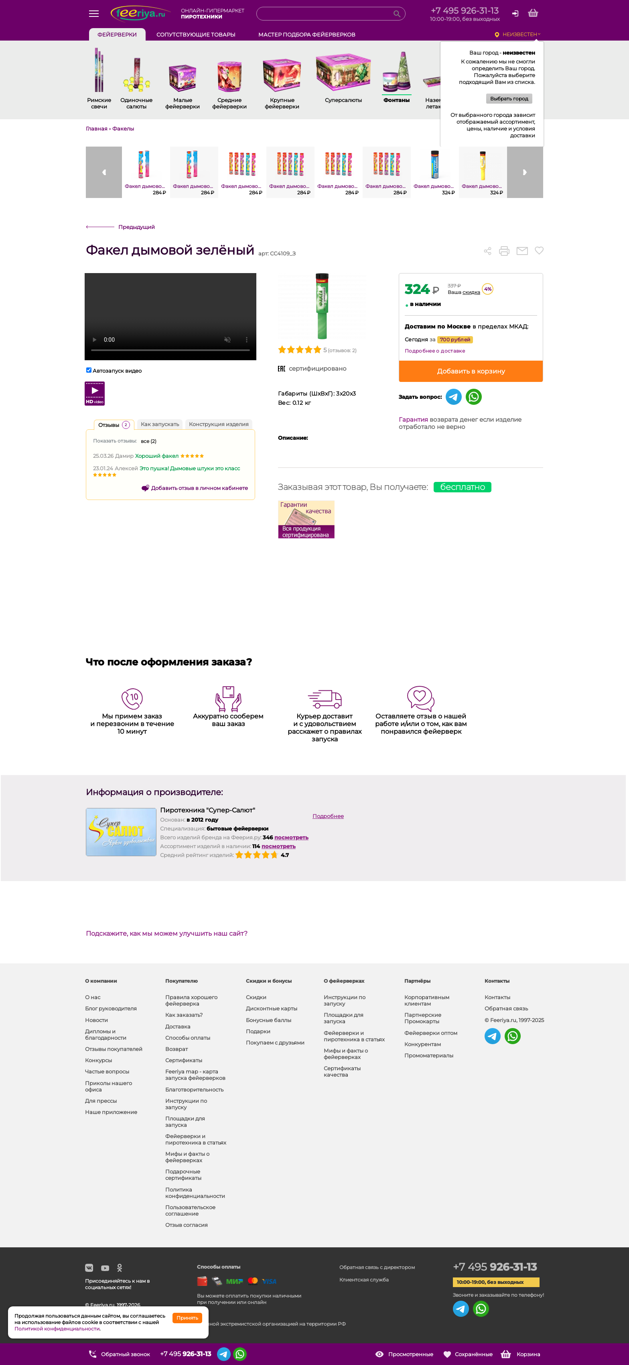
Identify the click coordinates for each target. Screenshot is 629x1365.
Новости (96, 1020)
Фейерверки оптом (430, 1033)
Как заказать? (184, 1015)
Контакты (497, 997)
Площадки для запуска (185, 1121)
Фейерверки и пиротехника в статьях (195, 1139)
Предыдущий (136, 227)
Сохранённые (474, 1354)
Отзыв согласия (186, 1225)
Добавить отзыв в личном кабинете (199, 488)
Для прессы (101, 1101)
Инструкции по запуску (186, 1104)
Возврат (176, 1049)
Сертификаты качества (342, 1071)
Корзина (528, 1354)
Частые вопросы (107, 1071)
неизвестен (520, 34)
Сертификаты (183, 1060)
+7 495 (495, 1267)
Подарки (258, 1031)
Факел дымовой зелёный (170, 250)
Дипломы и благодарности (105, 1034)
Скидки (256, 997)
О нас (92, 997)
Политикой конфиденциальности (56, 1329)
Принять (187, 1318)
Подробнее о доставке (435, 351)
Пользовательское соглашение (190, 1210)
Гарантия (413, 419)
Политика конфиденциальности (195, 1192)
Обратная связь (506, 1008)
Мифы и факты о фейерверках (187, 1157)
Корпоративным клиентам (426, 1000)
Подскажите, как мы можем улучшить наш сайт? (167, 933)
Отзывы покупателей (113, 1049)
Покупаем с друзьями (275, 1042)
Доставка (178, 1026)
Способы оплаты (187, 1037)
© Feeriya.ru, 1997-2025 (514, 1020)
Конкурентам (422, 1044)
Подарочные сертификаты (183, 1174)
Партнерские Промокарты (422, 1018)
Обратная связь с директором (377, 1267)
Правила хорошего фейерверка (191, 1000)
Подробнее (328, 816)
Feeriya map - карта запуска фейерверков (195, 1074)
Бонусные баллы (268, 1020)
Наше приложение (111, 1112)
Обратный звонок (125, 1354)
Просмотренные (410, 1354)
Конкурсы (98, 1060)
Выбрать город (509, 99)
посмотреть (291, 837)
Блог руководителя (111, 1008)
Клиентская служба (364, 1280)
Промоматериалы (428, 1055)
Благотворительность (194, 1089)
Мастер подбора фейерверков (306, 34)
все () (148, 441)
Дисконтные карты (271, 1008)
